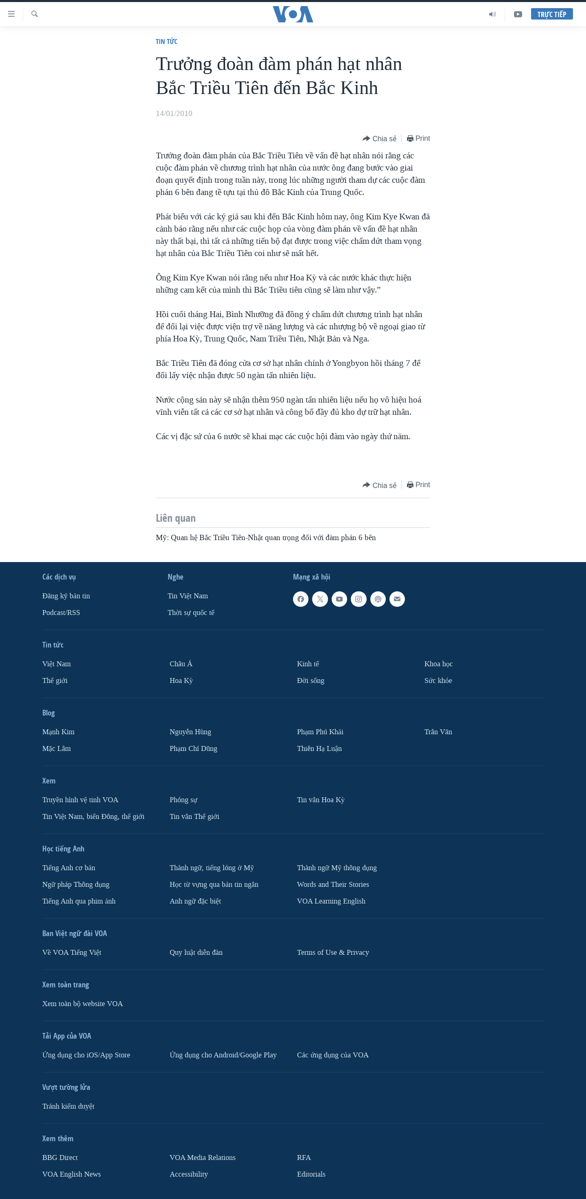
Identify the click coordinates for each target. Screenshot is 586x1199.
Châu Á (181, 664)
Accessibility (189, 1174)
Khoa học (438, 664)
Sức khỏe (438, 680)
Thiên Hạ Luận (319, 748)
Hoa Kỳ (181, 680)
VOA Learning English (331, 901)
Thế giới (55, 680)
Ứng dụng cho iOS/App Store (86, 1054)
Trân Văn (438, 732)
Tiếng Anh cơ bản (68, 868)
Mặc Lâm (56, 748)
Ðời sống (310, 680)
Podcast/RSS (61, 612)
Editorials (311, 1174)
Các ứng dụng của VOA (333, 1054)
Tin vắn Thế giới (194, 816)
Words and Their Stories (333, 884)
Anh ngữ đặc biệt (195, 901)
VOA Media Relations (203, 1157)
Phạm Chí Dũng (193, 748)
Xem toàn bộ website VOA (82, 1003)
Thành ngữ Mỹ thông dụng (337, 868)
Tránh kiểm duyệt (68, 1106)
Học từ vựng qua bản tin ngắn (214, 884)
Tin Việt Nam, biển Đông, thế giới (93, 816)
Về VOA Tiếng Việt (71, 952)
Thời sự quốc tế (191, 612)
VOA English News (71, 1174)
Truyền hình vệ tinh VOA (80, 800)
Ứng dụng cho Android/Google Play (223, 1054)
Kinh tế (308, 664)
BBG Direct (60, 1157)
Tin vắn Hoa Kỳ (321, 800)
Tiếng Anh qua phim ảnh (79, 901)
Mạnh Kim (58, 732)
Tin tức (166, 41)
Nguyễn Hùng (190, 732)
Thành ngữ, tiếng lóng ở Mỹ (212, 868)
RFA (304, 1157)
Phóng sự (183, 800)
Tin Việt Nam (188, 596)
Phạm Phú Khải (320, 732)
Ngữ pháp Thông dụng (75, 884)
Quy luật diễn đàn (196, 952)
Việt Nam (56, 664)
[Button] (380, 139)
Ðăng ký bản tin (66, 596)
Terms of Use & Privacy (333, 952)
